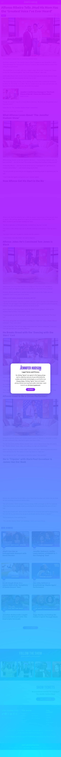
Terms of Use (41, 375)
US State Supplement (34, 385)
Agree (30, 389)
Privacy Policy (20, 381)
